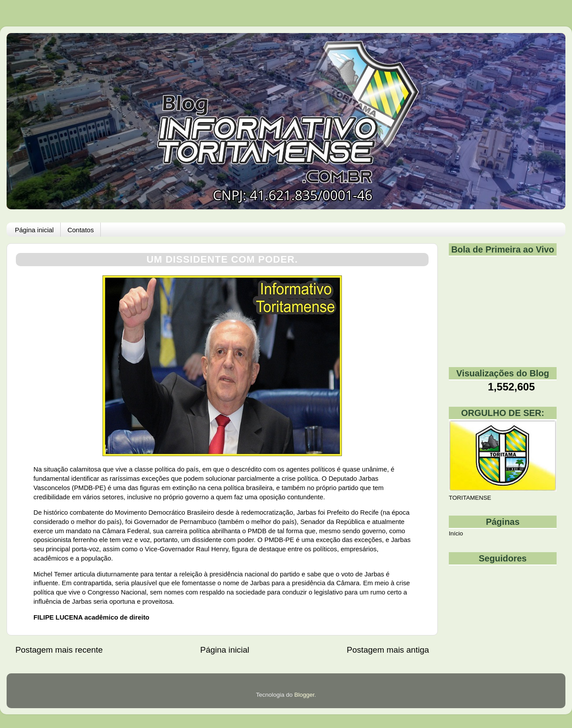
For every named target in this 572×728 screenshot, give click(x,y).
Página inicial (34, 230)
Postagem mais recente (59, 649)
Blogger (304, 694)
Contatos (80, 230)
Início (456, 533)
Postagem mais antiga (388, 649)
